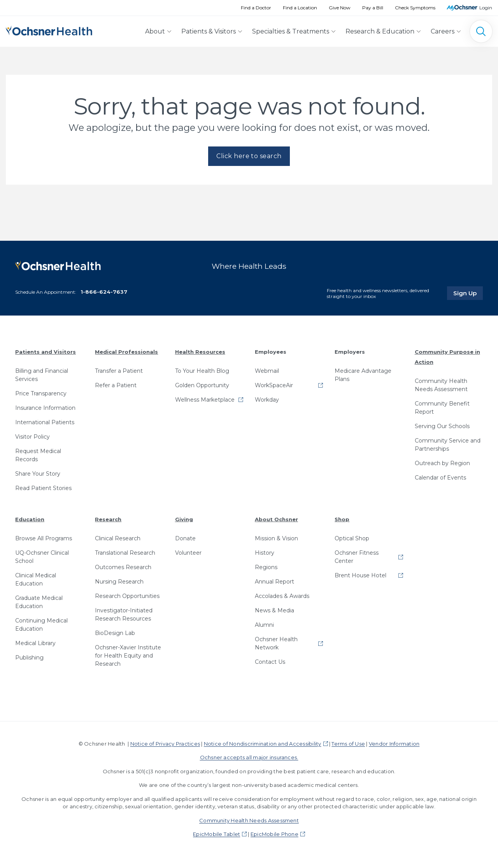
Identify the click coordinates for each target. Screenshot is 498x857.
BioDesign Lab (115, 633)
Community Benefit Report (442, 407)
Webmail (267, 370)
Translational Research (125, 552)
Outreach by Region (442, 463)
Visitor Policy (32, 436)
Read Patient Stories (43, 488)
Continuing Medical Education (41, 624)
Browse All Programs (43, 538)
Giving (184, 519)
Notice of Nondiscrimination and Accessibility (262, 744)
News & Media (274, 610)
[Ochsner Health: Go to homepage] (49, 30)
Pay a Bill (372, 8)
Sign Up (468, 293)
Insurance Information (45, 407)
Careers (442, 31)
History (264, 552)
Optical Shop (352, 538)
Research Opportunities (127, 596)
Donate (185, 538)
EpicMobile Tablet (216, 834)
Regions (266, 567)
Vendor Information (394, 744)
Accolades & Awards (282, 596)
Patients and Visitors (45, 352)
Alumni (264, 624)
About (155, 31)
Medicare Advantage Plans (363, 375)
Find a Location (300, 8)
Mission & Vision (276, 538)
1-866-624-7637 (104, 292)
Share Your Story (37, 473)
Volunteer (188, 552)
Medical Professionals (126, 352)
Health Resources (200, 352)
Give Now (340, 8)
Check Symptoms (415, 8)
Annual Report (274, 581)
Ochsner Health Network (276, 643)
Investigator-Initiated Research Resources (124, 614)
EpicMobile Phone (274, 834)
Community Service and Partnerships (447, 444)
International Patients (44, 422)
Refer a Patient (116, 385)
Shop (342, 519)
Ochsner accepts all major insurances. (249, 757)
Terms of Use (348, 744)
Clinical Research (117, 538)
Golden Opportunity (202, 385)
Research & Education (379, 31)
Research (108, 519)
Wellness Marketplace (205, 399)
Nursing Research (119, 581)
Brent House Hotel (360, 575)
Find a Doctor (256, 8)
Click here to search (249, 156)
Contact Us (270, 661)
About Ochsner (276, 519)
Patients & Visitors (208, 31)
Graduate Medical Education (39, 602)
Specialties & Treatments (290, 31)
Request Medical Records (38, 455)
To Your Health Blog (202, 370)
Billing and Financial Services (41, 375)
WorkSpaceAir (274, 385)
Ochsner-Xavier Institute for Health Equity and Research (128, 655)
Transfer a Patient (119, 370)
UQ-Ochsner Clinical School (42, 556)
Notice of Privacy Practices (165, 744)
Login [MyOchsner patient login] (485, 8)
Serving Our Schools (442, 426)
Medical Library (35, 643)
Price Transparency (41, 393)
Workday (267, 399)
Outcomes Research (123, 567)
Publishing (29, 657)
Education (29, 519)
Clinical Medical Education (35, 579)
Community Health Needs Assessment (441, 385)
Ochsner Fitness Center (357, 556)
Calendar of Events (440, 477)
